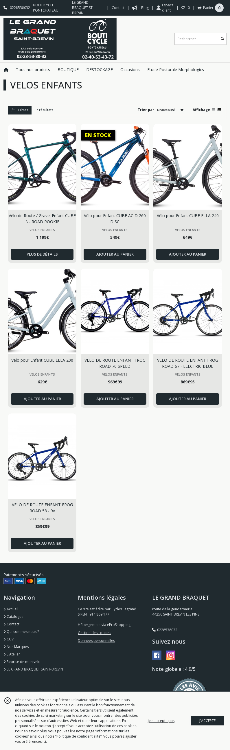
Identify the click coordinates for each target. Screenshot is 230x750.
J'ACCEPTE (207, 720)
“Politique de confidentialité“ (78, 736)
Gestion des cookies (94, 632)
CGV (8, 639)
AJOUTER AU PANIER (115, 254)
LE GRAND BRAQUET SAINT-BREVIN (33, 669)
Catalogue (13, 616)
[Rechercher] (222, 39)
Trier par (146, 109)
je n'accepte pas (161, 720)
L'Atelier (11, 654)
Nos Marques (16, 646)
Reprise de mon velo (22, 661)
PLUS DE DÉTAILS (42, 254)
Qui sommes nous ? (21, 631)
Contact (118, 7)
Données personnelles (96, 640)
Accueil (10, 609)
